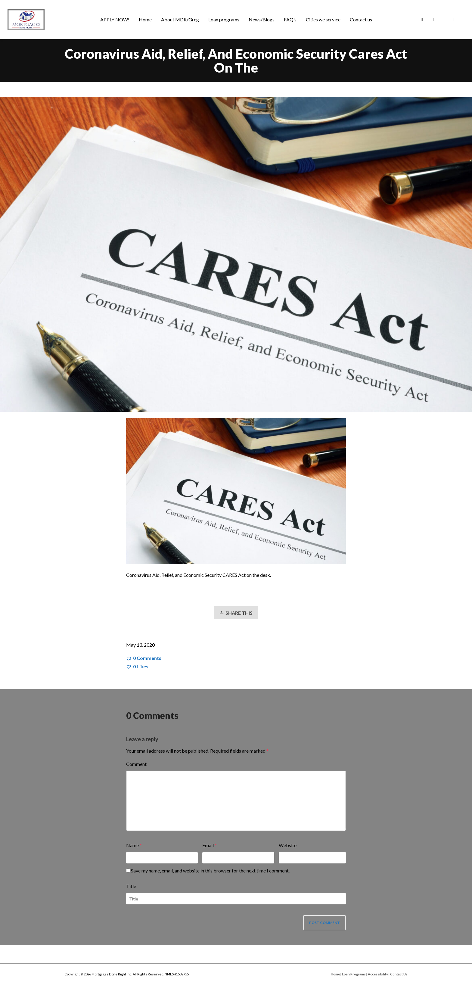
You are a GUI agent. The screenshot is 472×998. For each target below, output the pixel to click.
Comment (136, 764)
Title (131, 886)
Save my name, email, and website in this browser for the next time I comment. (210, 870)
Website (288, 845)
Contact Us (399, 974)
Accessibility (378, 974)
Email (208, 845)
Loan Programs (354, 974)
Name (132, 845)
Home (335, 974)
